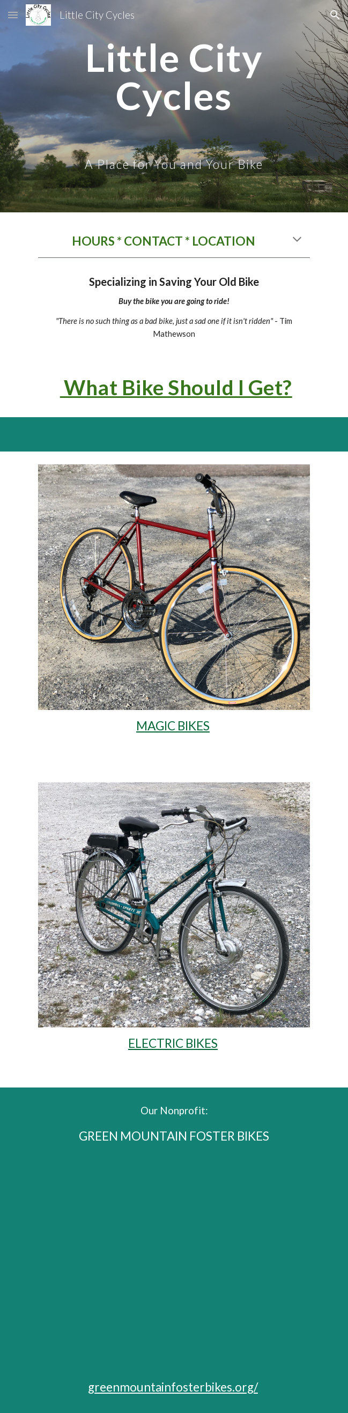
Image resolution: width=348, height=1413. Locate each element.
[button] (13, 14)
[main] (174, 106)
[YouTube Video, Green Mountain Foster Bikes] (174, 1262)
